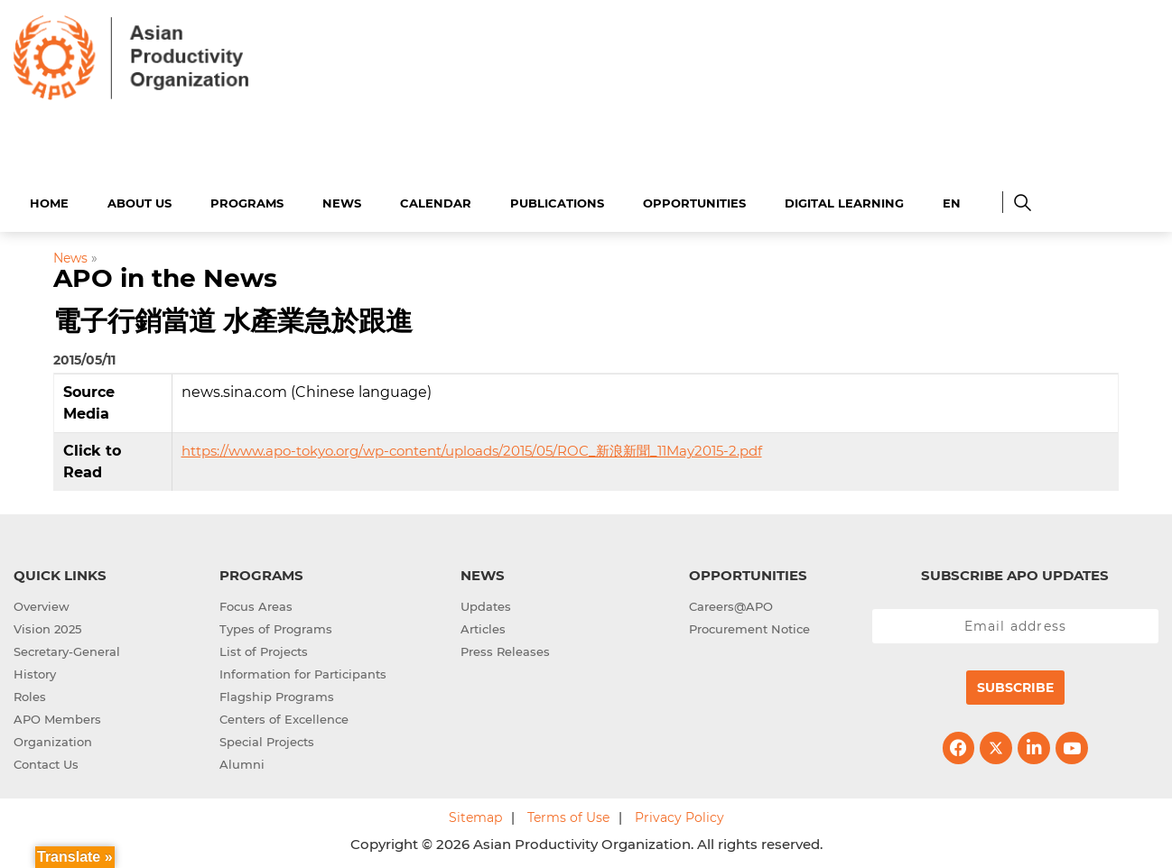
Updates (485, 603)
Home (49, 200)
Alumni (242, 761)
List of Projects (263, 649)
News (341, 200)
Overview (42, 603)
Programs (247, 200)
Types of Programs (275, 626)
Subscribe (1015, 685)
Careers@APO (731, 603)
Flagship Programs (276, 694)
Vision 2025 (47, 626)
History (35, 671)
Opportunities (694, 200)
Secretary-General (67, 649)
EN (952, 200)
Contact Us (46, 761)
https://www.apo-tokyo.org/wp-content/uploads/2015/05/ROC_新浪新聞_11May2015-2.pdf (471, 448)
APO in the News (165, 276)
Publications (557, 200)
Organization (53, 739)
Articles (483, 626)
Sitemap (475, 815)
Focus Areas (256, 603)
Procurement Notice (749, 626)
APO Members (57, 716)
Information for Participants (302, 671)
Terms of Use (568, 815)
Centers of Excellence (284, 716)
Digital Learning (844, 200)
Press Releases (505, 649)
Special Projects (266, 739)
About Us (139, 200)
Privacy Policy (679, 815)
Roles (30, 694)
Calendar (435, 200)
